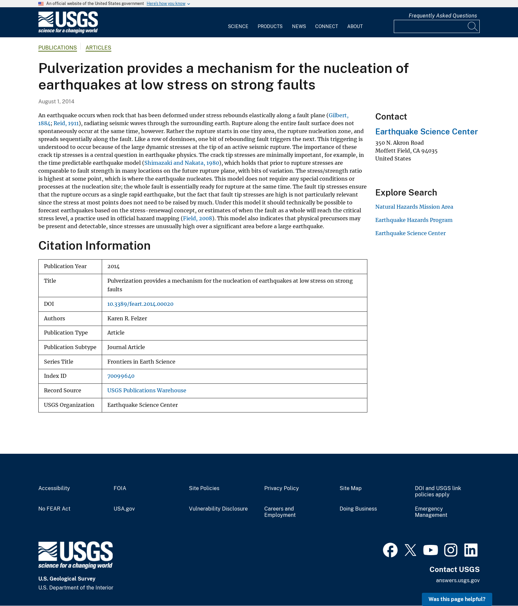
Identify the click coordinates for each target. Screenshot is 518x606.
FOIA (120, 488)
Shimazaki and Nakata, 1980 (181, 163)
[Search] (473, 26)
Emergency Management (431, 512)
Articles (98, 48)
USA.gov (124, 509)
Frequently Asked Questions (443, 16)
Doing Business (358, 509)
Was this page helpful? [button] (457, 599)
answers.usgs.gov (458, 580)
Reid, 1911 (66, 123)
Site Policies (204, 488)
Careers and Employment (280, 512)
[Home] (68, 32)
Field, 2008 (197, 218)
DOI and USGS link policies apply (438, 491)
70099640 (120, 376)
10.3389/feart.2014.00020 (140, 304)
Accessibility (54, 488)
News (299, 26)
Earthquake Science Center (426, 131)
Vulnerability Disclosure (218, 509)
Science (238, 26)
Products (270, 26)
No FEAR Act (54, 509)
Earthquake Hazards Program (414, 220)
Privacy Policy (281, 488)
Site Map (351, 488)
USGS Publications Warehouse (146, 390)
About (355, 26)
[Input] (437, 26)
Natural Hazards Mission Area (414, 206)
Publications (57, 48)
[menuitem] (238, 22)
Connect (326, 26)
